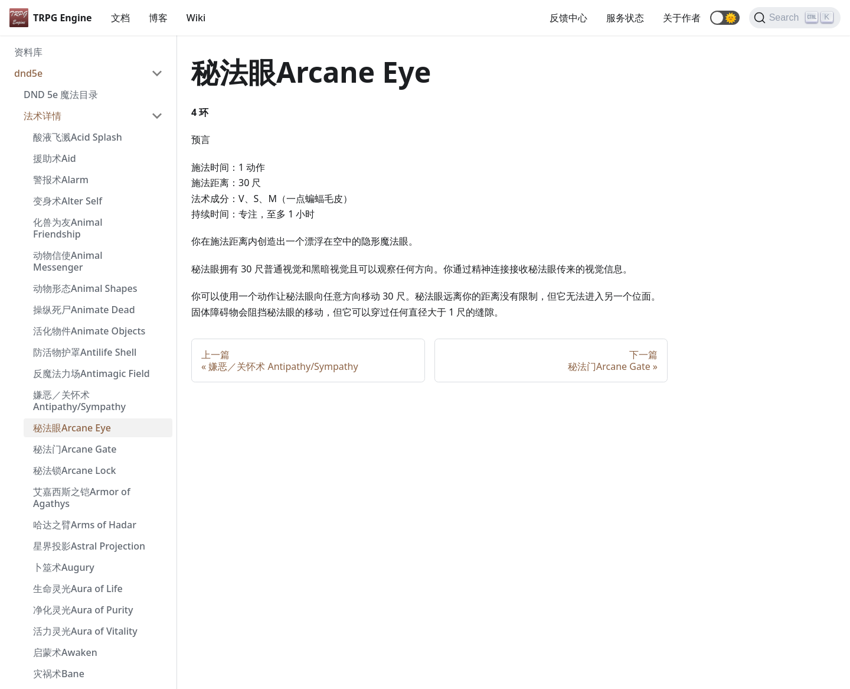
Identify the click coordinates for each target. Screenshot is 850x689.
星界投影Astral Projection (89, 546)
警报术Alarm (61, 179)
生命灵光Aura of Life (78, 588)
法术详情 (42, 115)
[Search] (795, 17)
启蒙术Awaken (65, 652)
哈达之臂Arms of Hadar (84, 524)
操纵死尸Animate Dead (84, 309)
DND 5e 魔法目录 (61, 94)
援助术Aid (54, 158)
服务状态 (625, 17)
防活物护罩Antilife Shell (84, 352)
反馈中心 (568, 17)
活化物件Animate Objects (89, 330)
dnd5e (28, 73)
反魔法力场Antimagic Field (91, 373)
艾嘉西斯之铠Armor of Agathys (81, 497)
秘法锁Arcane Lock (74, 470)
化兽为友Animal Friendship (67, 228)
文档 (120, 17)
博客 (158, 17)
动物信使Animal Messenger (67, 261)
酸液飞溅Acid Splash (77, 137)
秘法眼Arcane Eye (72, 427)
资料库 (28, 52)
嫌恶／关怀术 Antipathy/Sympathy (79, 400)
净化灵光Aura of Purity (83, 609)
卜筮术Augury (63, 567)
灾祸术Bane (58, 673)
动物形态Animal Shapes (85, 288)
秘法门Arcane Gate (74, 449)
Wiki (196, 17)
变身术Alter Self (67, 200)
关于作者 (682, 17)
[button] (725, 18)
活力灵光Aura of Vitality (85, 631)
